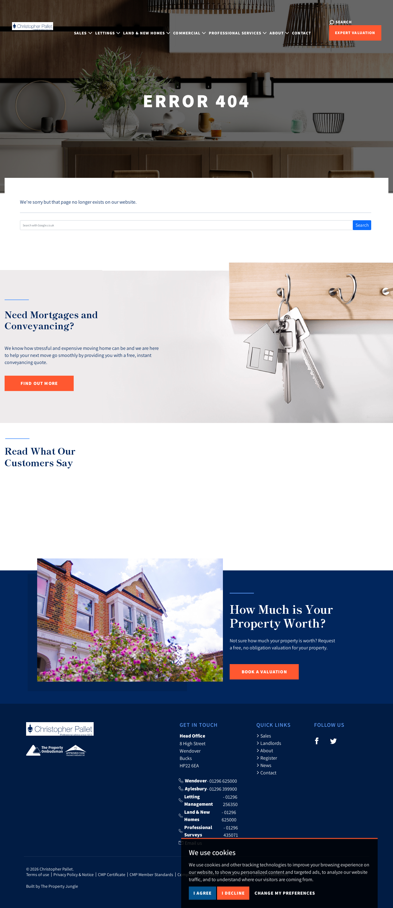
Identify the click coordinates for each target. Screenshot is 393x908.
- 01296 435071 (208, 831)
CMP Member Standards (151, 874)
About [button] (275, 28)
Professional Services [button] (234, 28)
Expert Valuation (341, 32)
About (264, 750)
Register (266, 758)
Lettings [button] (103, 28)
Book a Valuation (264, 672)
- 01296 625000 (208, 781)
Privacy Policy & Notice (73, 874)
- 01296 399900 (208, 789)
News (263, 765)
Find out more (39, 383)
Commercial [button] (185, 28)
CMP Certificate (111, 874)
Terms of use (37, 874)
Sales (263, 736)
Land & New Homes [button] (142, 28)
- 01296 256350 (208, 800)
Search (362, 225)
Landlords (268, 743)
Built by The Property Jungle (52, 886)
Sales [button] (79, 28)
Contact (297, 28)
